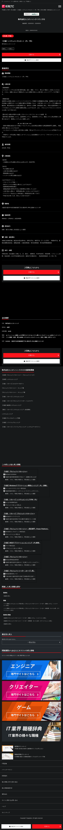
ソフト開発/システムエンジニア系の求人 (13, 603)
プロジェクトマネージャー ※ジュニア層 (13, 392)
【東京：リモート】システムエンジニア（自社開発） (16, 409)
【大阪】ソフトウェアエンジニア (11, 422)
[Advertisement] (31, 299)
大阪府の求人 (6, 596)
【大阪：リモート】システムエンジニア (13, 396)
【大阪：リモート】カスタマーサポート (13, 383)
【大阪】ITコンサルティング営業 (11, 418)
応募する (31, 54)
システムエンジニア (7, 414)
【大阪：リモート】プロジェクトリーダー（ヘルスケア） (18, 401)
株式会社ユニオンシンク (53, 10)
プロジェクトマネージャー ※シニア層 (13, 388)
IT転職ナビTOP (6, 10)
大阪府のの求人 (7, 624)
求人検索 (13, 10)
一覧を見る (32, 642)
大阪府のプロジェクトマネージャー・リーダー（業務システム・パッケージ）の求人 (24, 618)
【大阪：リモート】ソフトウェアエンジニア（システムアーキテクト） (21, 427)
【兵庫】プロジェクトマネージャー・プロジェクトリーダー (18, 375)
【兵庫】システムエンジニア (10, 379)
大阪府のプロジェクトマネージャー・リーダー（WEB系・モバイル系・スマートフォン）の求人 (27, 621)
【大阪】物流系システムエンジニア (11, 405)
